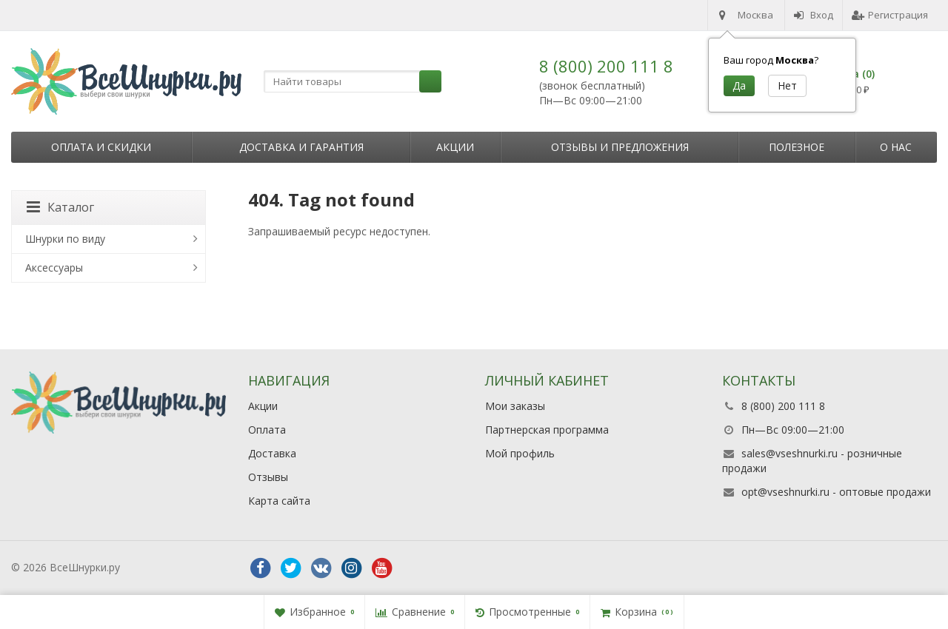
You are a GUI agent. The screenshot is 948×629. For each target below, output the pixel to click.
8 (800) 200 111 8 (606, 66)
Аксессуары (54, 267)
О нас (896, 147)
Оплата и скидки (101, 147)
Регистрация (890, 14)
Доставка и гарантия (301, 147)
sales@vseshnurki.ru (789, 453)
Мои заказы (515, 406)
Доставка (272, 453)
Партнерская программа (547, 430)
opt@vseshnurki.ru (785, 492)
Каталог (60, 207)
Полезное (796, 147)
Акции (455, 147)
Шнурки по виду (65, 239)
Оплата (267, 430)
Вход (813, 14)
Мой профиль (520, 453)
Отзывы (268, 477)
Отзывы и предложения (620, 147)
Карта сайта (279, 501)
